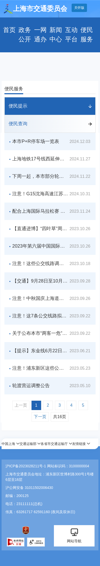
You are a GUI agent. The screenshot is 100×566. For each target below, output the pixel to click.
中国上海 (8, 444)
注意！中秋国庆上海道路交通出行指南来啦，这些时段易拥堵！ (40, 298)
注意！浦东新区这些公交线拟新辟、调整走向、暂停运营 (40, 368)
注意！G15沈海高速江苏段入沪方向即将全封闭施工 (40, 193)
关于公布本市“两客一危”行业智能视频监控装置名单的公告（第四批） (40, 333)
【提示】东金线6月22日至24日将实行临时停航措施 (40, 350)
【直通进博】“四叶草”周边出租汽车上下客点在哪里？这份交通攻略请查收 (40, 228)
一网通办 (40, 35)
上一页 (21, 405)
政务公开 (24, 35)
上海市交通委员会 (35, 9)
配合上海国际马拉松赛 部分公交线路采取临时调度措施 (40, 211)
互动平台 (71, 35)
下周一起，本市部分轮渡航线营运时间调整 (40, 176)
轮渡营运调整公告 (31, 385)
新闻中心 (55, 35)
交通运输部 (28, 444)
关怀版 (79, 8)
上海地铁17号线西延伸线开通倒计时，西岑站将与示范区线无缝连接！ (40, 158)
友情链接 (79, 444)
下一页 (40, 416)
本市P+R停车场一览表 (35, 141)
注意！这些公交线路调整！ (40, 263)
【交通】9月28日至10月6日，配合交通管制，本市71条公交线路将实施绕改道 (40, 281)
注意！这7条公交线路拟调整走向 (40, 315)
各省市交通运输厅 (54, 444)
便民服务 (86, 35)
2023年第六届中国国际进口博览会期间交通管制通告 (40, 246)
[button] (11, 444)
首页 (9, 30)
